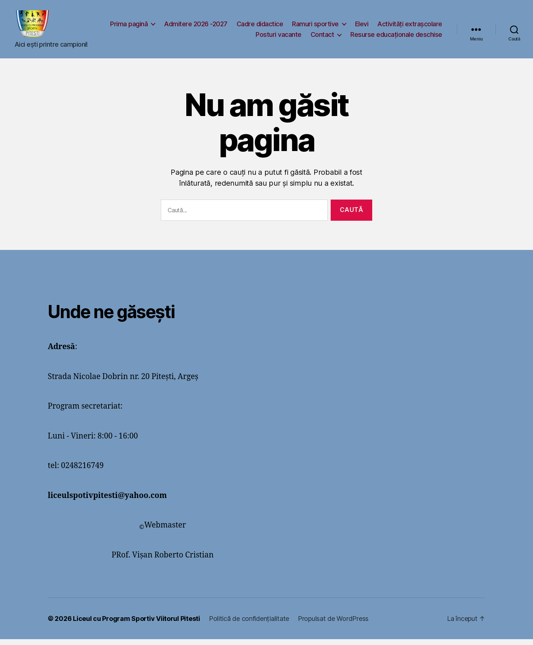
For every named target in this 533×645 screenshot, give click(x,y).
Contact (322, 37)
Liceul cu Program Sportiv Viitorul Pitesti (136, 624)
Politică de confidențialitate (249, 624)
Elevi (435, 26)
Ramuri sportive (389, 26)
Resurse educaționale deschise (396, 37)
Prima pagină (203, 26)
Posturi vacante (278, 37)
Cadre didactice (333, 26)
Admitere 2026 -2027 (269, 26)
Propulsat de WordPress (333, 624)
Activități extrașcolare (214, 37)
